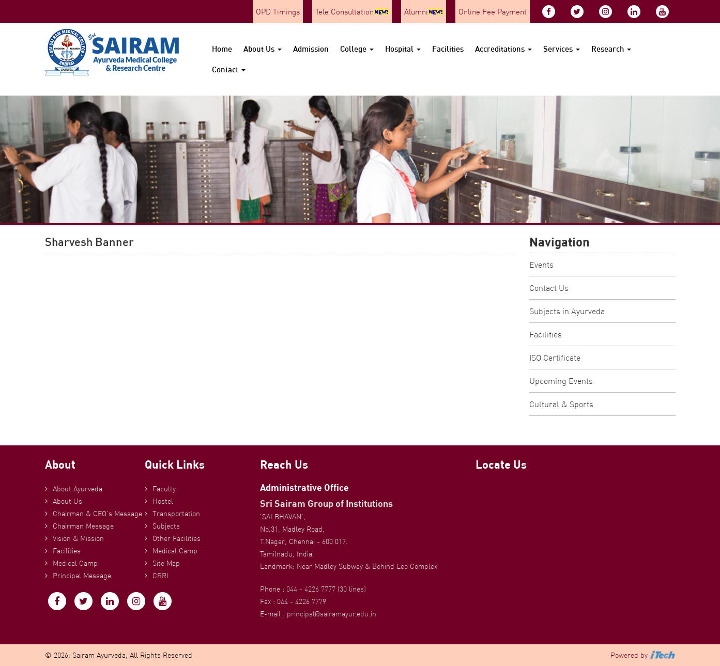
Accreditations (503, 49)
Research (611, 49)
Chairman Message (83, 526)
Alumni (423, 12)
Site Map (166, 563)
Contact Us (549, 288)
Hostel (162, 501)
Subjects (166, 526)
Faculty (164, 488)
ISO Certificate (554, 357)
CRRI (160, 575)
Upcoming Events (561, 381)
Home (222, 49)
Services (561, 49)
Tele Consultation (352, 12)
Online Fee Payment (492, 12)
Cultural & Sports (561, 404)
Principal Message (82, 575)
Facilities (448, 49)
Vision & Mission (78, 538)
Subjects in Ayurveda (567, 311)
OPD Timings (278, 12)
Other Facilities (176, 538)
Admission (311, 49)
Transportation (176, 513)
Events (541, 264)
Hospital (403, 49)
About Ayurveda (77, 488)
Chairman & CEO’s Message (97, 513)
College (357, 49)
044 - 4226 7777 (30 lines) (326, 589)
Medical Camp (75, 563)
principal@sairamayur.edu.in (331, 613)
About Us (262, 49)
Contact (229, 69)
